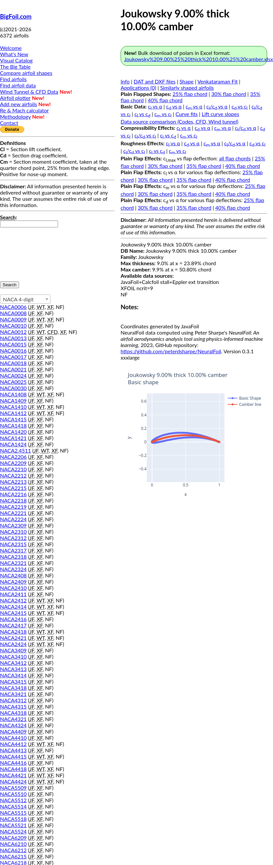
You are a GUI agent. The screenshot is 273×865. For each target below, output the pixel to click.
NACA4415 (13, 756)
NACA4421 (13, 775)
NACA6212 (13, 850)
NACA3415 (13, 681)
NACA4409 (13, 731)
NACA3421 (13, 694)
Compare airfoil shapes (26, 73)
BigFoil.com (15, 16)
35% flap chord (203, 166)
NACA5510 (13, 794)
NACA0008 (13, 313)
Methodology (15, 116)
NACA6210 (13, 844)
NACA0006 (13, 307)
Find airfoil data (18, 85)
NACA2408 (13, 575)
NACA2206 (13, 457)
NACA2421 (13, 638)
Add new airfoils (18, 104)
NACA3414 (13, 675)
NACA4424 (13, 781)
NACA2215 (13, 488)
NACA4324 (13, 725)
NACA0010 (13, 325)
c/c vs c (145, 135)
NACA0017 (13, 357)
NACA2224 (13, 519)
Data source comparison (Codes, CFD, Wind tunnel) (179, 121)
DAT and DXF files (155, 81)
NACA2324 (13, 569)
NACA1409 (13, 400)
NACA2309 (13, 525)
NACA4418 (13, 769)
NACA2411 (13, 594)
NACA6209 (13, 837)
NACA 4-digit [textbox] (18, 299)
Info (125, 81)
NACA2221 (13, 513)
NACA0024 (13, 375)
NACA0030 (13, 388)
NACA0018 (13, 363)
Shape (187, 81)
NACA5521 (13, 825)
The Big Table (15, 66)
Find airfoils (13, 79)
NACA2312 (13, 538)
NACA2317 (13, 550)
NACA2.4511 (15, 450)
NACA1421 (13, 438)
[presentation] (27, 251)
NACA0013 (13, 338)
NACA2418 (13, 631)
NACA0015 (13, 344)
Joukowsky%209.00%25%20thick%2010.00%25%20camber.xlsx (198, 59)
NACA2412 (13, 600)
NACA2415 (13, 613)
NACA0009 (13, 319)
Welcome (11, 48)
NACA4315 (13, 706)
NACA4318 (13, 713)
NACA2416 (13, 619)
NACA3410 (13, 656)
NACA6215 (13, 856)
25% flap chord (189, 94)
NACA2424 (13, 644)
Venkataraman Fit (217, 81)
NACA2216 (13, 494)
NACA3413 (13, 669)
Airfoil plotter (15, 98)
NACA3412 (13, 663)
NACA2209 (13, 463)
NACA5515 (13, 812)
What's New (14, 54)
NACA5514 (13, 806)
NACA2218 (13, 500)
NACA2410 (13, 588)
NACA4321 (13, 719)
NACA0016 (13, 350)
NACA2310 (13, 531)
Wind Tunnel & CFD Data (29, 91)
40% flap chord (165, 100)
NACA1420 (13, 432)
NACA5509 (13, 787)
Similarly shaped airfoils (187, 87)
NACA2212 (13, 475)
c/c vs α (217, 106)
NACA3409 (13, 650)
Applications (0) (138, 87)
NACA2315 (13, 544)
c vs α (155, 106)
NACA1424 (13, 444)
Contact (9, 123)
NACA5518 (13, 819)
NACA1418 (13, 425)
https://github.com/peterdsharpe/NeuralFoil (171, 351)
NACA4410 (13, 738)
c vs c (240, 106)
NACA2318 (13, 556)
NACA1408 (13, 394)
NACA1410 (13, 407)
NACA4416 (13, 763)
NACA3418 (13, 688)
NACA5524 (13, 831)
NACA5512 (13, 800)
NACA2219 (13, 506)
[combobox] (25, 299)
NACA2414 (13, 606)
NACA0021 (13, 369)
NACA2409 (13, 581)
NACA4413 (13, 750)
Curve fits (187, 114)
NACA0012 (13, 332)
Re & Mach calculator (24, 110)
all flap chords (235, 158)
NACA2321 (13, 563)
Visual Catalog (16, 60)
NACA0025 (13, 382)
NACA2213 (13, 482)
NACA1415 (13, 419)
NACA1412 (13, 413)
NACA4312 (13, 700)
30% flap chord (228, 94)
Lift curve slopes (220, 114)
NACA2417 (13, 625)
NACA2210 (13, 469)
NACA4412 (13, 744)
